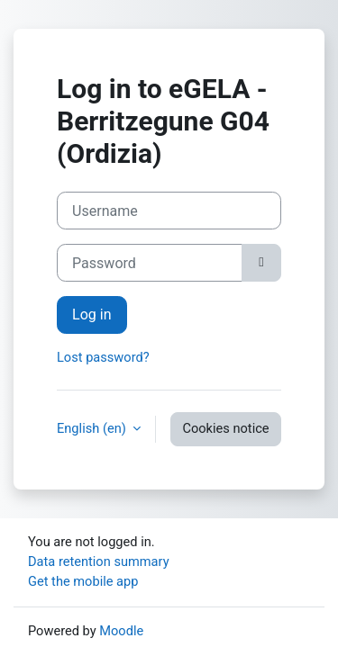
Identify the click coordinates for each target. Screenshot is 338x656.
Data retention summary (98, 561)
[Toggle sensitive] (261, 263)
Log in (92, 314)
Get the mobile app (83, 581)
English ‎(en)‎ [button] (93, 428)
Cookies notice (225, 428)
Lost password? (103, 357)
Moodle (121, 631)
